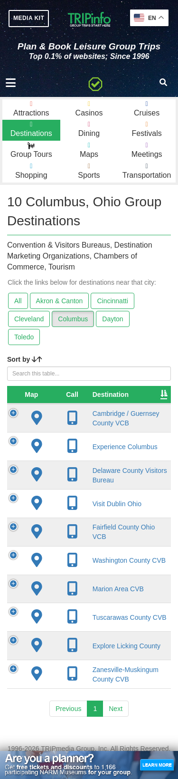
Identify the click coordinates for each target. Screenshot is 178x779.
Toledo (24, 337)
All (18, 301)
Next (115, 725)
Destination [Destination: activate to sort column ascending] (88, 394)
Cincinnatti (112, 301)
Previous (68, 725)
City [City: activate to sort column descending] (135, 394)
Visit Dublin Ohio (94, 512)
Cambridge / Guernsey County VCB (96, 422)
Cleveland (29, 319)
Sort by (24, 359)
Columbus (73, 319)
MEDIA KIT (28, 18)
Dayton (112, 319)
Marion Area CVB (95, 597)
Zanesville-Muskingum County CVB (88, 686)
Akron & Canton (59, 301)
